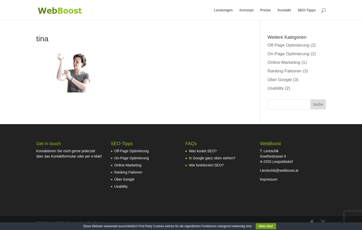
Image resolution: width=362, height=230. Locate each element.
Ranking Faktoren (284, 71)
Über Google (280, 79)
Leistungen (223, 10)
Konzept (246, 10)
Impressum (268, 179)
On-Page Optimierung (288, 53)
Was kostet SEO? (203, 151)
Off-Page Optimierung (288, 45)
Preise (265, 10)
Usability (276, 88)
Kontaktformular (63, 156)
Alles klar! (266, 226)
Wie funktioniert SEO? (206, 165)
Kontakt (284, 10)
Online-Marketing (284, 62)
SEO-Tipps (307, 10)
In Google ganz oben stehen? (212, 158)
